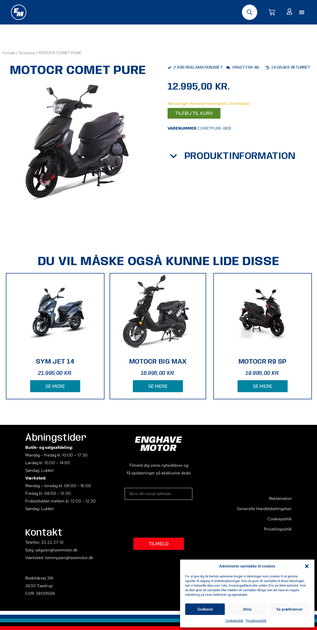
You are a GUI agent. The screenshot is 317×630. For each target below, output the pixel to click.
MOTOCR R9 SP (263, 361)
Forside (9, 52)
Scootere (27, 52)
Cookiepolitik (234, 621)
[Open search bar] (249, 12)
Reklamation (280, 498)
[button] (306, 566)
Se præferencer (289, 609)
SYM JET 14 (55, 361)
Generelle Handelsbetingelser (264, 508)
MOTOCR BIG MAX (157, 361)
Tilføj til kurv (194, 113)
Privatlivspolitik (256, 621)
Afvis (247, 609)
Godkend (205, 609)
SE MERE (55, 386)
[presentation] (163, 519)
